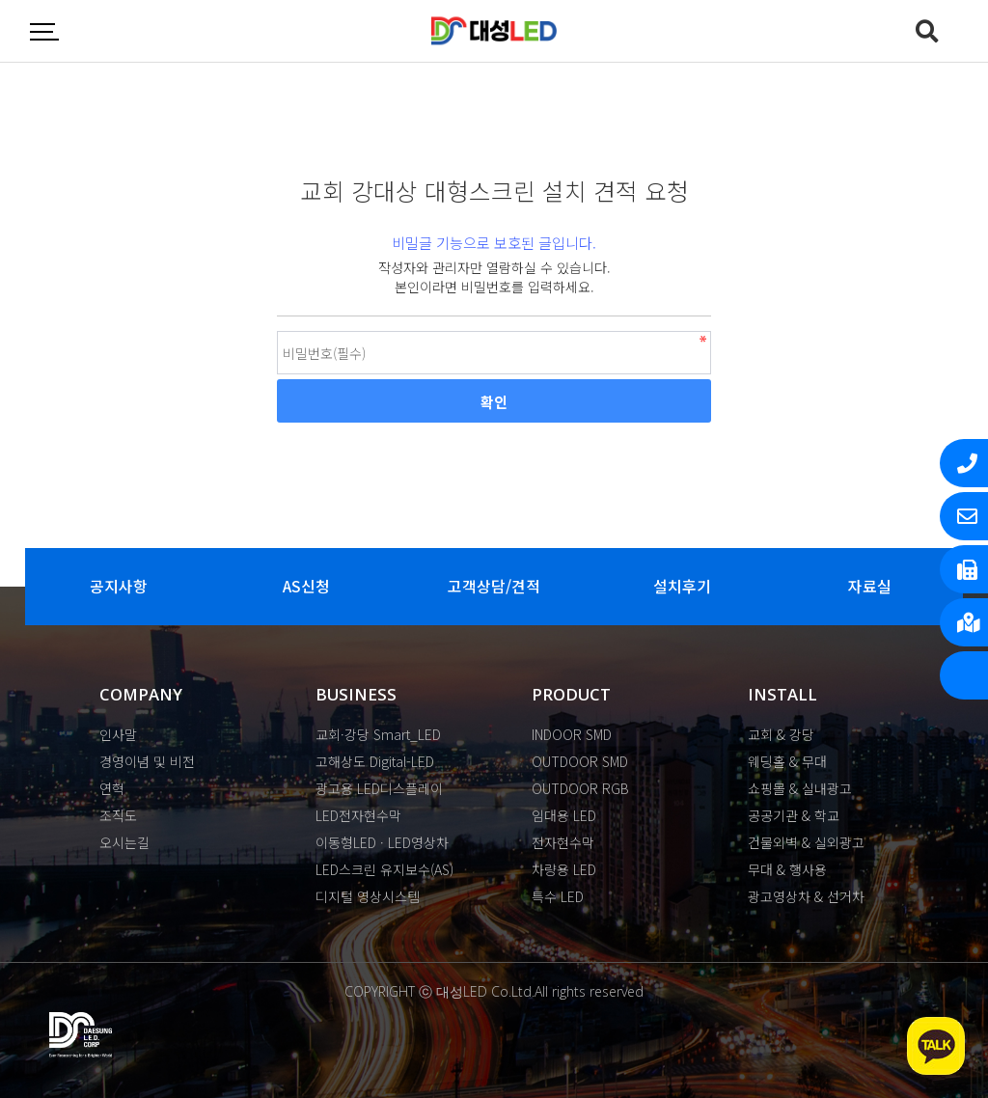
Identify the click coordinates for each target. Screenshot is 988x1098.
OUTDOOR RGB (580, 788)
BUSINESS (356, 694)
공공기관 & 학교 (793, 815)
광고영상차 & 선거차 (806, 896)
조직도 (118, 815)
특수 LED (558, 896)
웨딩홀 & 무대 (787, 761)
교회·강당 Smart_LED (378, 734)
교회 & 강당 (781, 734)
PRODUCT (571, 694)
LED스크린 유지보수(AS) (384, 869)
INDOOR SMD (572, 734)
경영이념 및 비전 (147, 761)
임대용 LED (564, 815)
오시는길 (124, 842)
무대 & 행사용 (787, 869)
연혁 (111, 788)
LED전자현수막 (358, 815)
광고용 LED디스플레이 (379, 788)
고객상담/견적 (493, 586)
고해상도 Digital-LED (375, 761)
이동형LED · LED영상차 (382, 842)
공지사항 (119, 586)
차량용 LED (564, 869)
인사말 (118, 734)
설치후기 (682, 586)
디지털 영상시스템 (368, 896)
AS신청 (306, 586)
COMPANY (140, 694)
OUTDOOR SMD (580, 761)
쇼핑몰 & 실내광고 (800, 788)
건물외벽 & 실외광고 (806, 842)
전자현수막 (563, 842)
